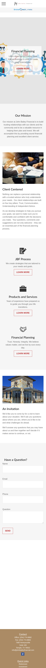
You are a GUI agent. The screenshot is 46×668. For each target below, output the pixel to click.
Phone (5, 494)
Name (5, 464)
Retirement (23, 664)
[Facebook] (22, 654)
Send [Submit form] (7, 531)
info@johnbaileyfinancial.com (23, 650)
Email (4, 479)
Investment (23, 667)
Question (6, 509)
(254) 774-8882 (26, 637)
